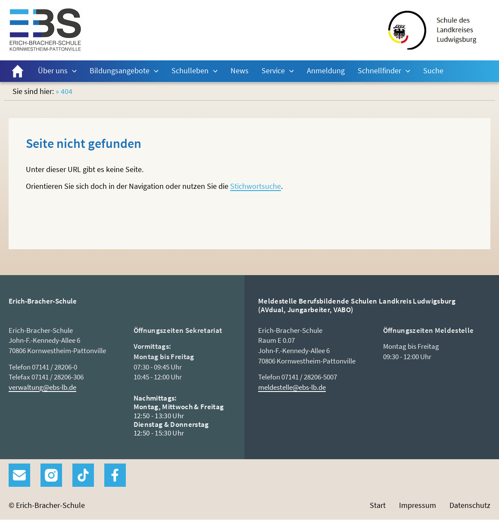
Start (17, 71)
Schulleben (190, 70)
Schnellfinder (379, 70)
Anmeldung (326, 70)
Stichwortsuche (255, 186)
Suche (433, 70)
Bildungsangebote (120, 70)
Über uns (53, 70)
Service (273, 70)
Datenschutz (469, 505)
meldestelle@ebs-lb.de (292, 387)
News (240, 70)
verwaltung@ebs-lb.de (42, 387)
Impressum (417, 505)
